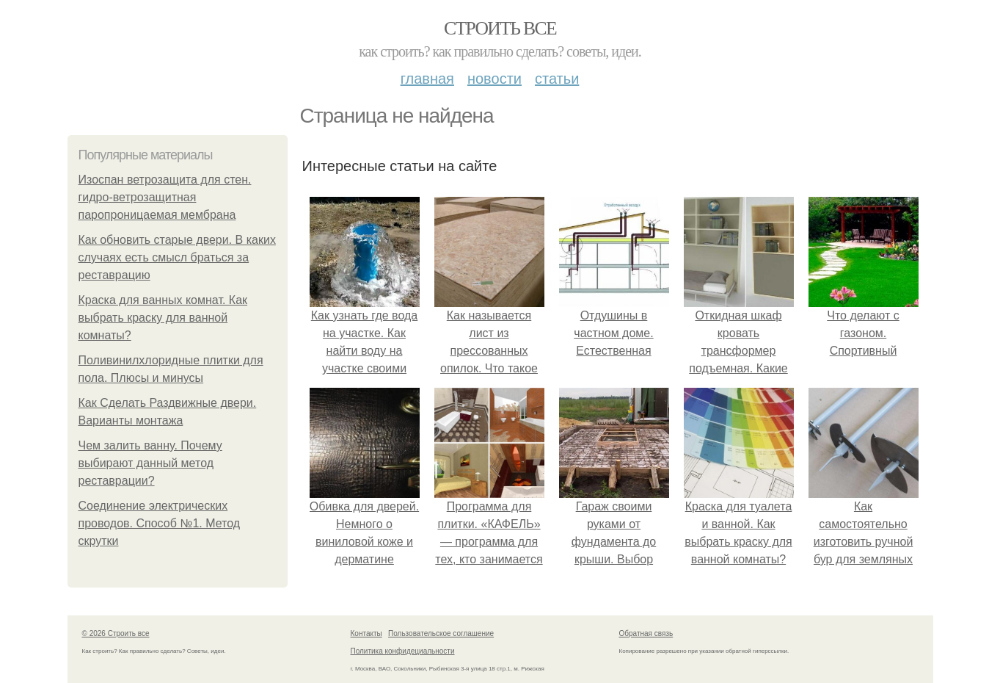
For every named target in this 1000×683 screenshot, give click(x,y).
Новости (494, 79)
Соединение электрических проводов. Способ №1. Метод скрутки (160, 523)
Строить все (500, 28)
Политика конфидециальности (403, 651)
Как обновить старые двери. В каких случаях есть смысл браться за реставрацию (177, 257)
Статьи (557, 79)
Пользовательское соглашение (441, 633)
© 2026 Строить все (116, 633)
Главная (427, 79)
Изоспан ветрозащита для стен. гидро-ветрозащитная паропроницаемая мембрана (165, 197)
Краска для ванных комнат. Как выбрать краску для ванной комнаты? (163, 318)
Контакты (366, 633)
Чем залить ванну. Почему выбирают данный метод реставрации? (150, 463)
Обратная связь (646, 633)
